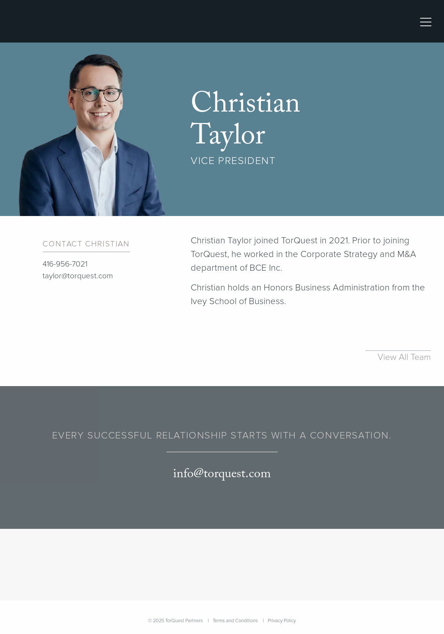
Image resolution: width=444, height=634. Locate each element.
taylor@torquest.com (78, 276)
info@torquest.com (222, 474)
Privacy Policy (282, 621)
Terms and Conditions (235, 621)
